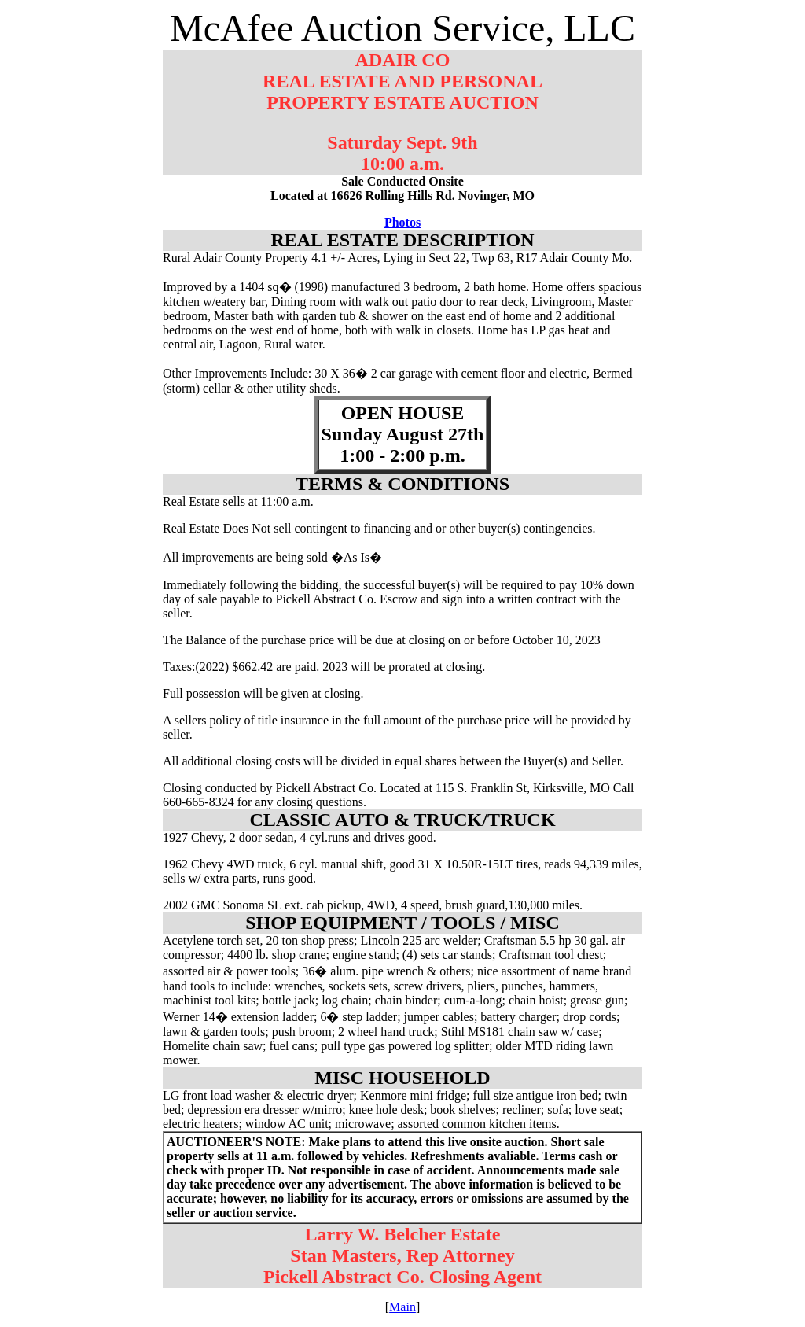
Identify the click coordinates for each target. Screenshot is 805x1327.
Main (402, 1307)
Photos (402, 222)
